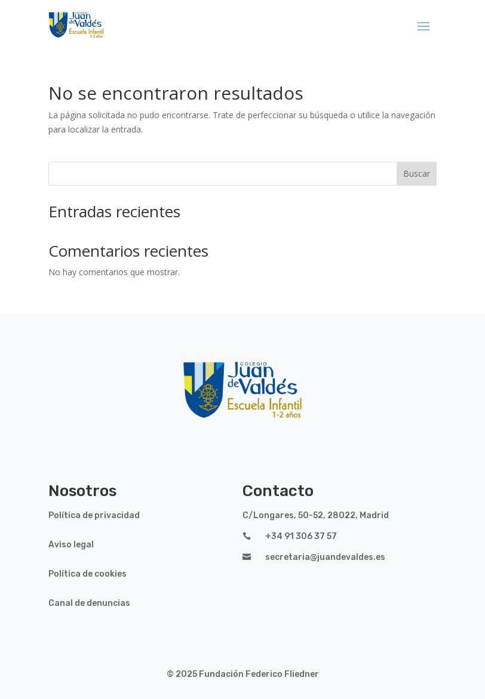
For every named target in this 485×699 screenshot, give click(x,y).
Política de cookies (87, 574)
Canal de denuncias (89, 603)
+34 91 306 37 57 (301, 536)
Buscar (416, 173)
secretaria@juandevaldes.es (325, 557)
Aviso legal (71, 545)
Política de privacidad (94, 515)
